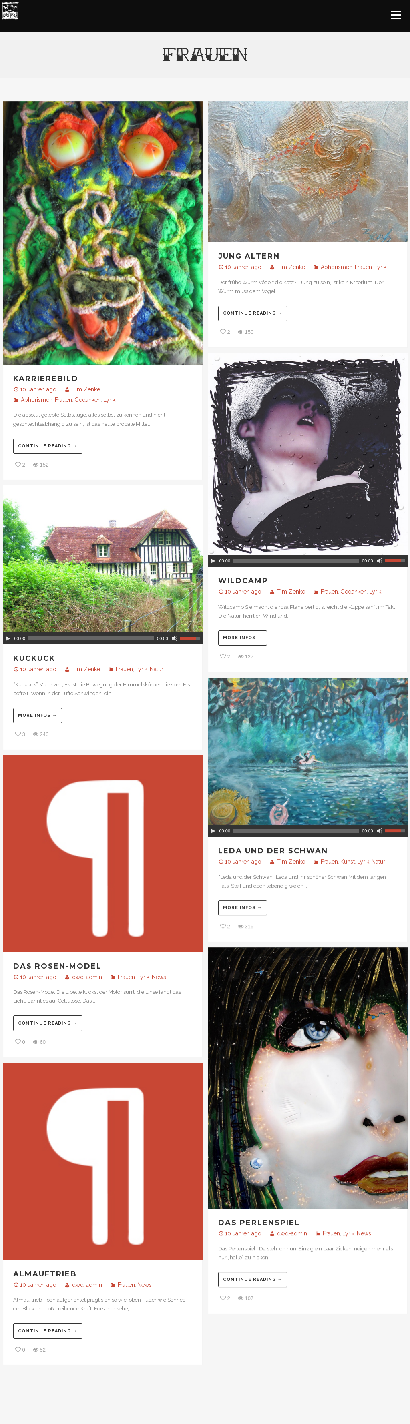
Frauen (63, 400)
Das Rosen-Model (57, 966)
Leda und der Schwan (273, 850)
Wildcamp (243, 580)
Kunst (347, 861)
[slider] (296, 561)
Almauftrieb (45, 1274)
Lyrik (109, 400)
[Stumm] (379, 561)
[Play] (213, 561)
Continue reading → (48, 446)
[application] (308, 561)
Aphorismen (36, 400)
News (159, 977)
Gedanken (87, 400)
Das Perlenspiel (259, 1222)
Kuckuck (34, 658)
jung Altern (249, 256)
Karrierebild (45, 378)
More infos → (242, 637)
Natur (156, 669)
